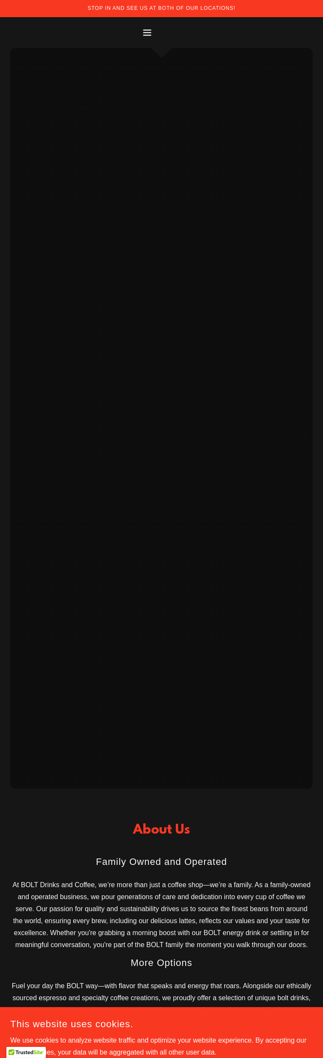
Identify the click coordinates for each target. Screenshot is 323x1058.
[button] (161, 32)
